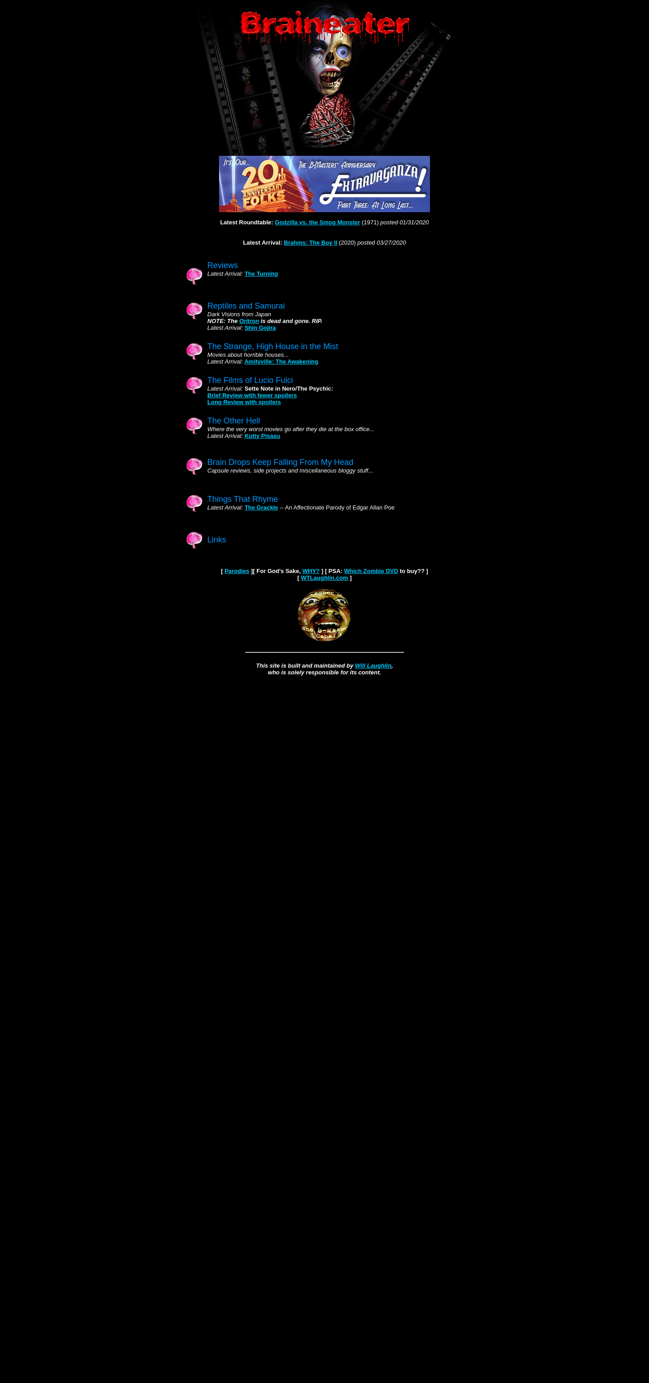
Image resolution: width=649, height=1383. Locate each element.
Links (216, 539)
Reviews (222, 265)
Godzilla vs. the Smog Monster (317, 222)
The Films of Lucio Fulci (250, 380)
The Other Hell (233, 420)
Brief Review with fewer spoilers (252, 395)
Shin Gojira (260, 327)
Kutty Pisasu (262, 435)
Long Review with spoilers (244, 402)
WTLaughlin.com (324, 577)
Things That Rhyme (242, 499)
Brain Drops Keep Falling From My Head (280, 462)
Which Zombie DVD (371, 571)
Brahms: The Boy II (310, 242)
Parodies (236, 571)
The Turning (261, 273)
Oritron (249, 321)
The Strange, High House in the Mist (272, 346)
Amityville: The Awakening (281, 361)
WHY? (311, 571)
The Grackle (261, 507)
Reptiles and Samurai (246, 305)
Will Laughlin (373, 665)
